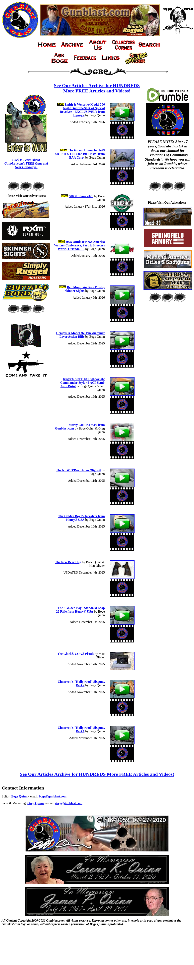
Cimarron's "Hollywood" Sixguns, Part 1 (81, 729)
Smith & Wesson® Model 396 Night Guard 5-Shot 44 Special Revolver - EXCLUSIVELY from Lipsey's (82, 110)
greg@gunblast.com (68, 803)
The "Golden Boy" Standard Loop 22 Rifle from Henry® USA (80, 609)
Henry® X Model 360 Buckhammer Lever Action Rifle (80, 334)
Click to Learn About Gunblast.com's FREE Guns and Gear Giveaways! (26, 163)
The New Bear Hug (68, 562)
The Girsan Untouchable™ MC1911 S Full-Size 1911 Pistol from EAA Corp (80, 154)
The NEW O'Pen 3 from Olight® (78, 470)
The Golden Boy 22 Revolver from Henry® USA (81, 517)
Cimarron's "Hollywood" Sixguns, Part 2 (81, 683)
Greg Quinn (35, 803)
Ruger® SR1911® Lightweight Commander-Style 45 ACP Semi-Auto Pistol (82, 382)
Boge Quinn (19, 796)
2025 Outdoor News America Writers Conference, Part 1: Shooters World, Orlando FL (79, 245)
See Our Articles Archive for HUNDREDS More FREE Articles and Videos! (97, 88)
